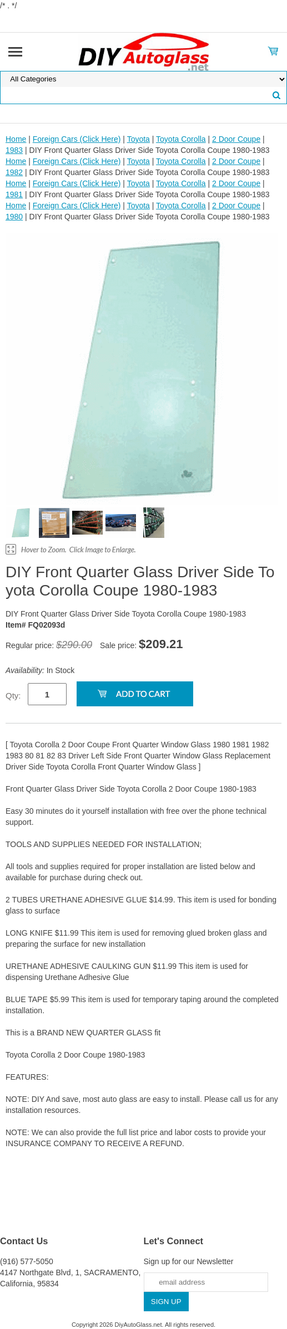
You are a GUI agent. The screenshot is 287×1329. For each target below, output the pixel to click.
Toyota (138, 139)
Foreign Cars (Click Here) (77, 139)
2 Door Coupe (236, 139)
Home (16, 139)
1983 (14, 150)
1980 (14, 216)
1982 (14, 172)
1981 (14, 194)
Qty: (13, 695)
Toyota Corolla (181, 139)
